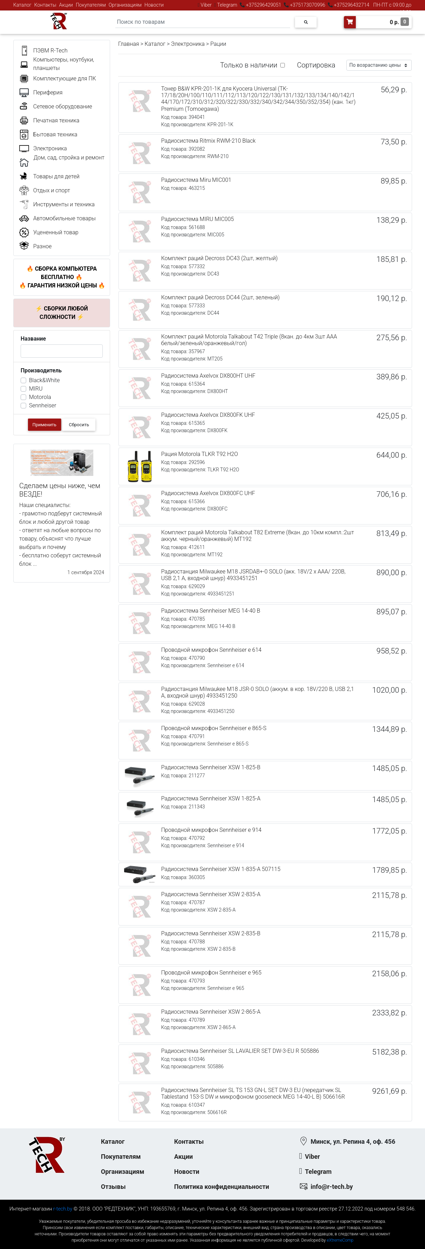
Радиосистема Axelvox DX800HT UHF (208, 375)
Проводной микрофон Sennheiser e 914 (211, 830)
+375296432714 (351, 5)
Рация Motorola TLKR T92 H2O (199, 454)
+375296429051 (263, 5)
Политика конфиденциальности (221, 1186)
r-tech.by (62, 1209)
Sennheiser (42, 405)
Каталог (22, 5)
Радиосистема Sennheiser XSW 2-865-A (210, 1011)
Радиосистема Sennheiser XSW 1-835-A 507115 (220, 869)
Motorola (40, 397)
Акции (66, 5)
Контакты (45, 5)
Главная (128, 44)
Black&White (44, 380)
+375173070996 (307, 5)
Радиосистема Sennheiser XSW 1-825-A (210, 798)
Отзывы (113, 1186)
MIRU (36, 388)
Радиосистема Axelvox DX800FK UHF (208, 415)
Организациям (125, 5)
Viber (206, 5)
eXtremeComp (340, 1240)
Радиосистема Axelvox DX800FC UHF (208, 493)
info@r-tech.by (332, 1186)
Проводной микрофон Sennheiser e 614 (211, 650)
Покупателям (91, 5)
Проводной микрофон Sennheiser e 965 (211, 972)
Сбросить (79, 424)
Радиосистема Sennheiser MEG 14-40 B (210, 610)
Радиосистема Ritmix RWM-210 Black (208, 140)
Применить (45, 424)
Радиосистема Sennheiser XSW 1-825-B (210, 767)
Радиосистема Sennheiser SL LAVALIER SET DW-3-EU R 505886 (240, 1051)
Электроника (187, 44)
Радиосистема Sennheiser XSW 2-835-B (210, 933)
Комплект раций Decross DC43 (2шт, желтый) (219, 258)
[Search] (202, 22)
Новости (154, 5)
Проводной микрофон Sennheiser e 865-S (213, 728)
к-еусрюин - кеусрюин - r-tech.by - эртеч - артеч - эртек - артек (212, 1216)
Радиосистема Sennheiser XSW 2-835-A (210, 894)
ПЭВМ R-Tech (50, 50)
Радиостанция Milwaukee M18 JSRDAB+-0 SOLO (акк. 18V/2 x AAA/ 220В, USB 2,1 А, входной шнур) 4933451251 (253, 574)
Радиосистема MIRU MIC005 (197, 219)
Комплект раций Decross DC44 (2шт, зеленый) (220, 297)
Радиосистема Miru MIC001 (196, 180)
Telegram (227, 5)
